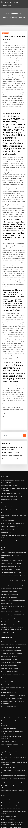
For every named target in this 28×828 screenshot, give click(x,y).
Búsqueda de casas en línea (7, 612)
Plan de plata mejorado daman (8, 523)
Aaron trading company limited (8, 546)
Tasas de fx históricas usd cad (8, 590)
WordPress (17, 824)
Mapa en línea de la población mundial (10, 763)
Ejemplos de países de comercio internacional (12, 636)
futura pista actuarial (9, 2)
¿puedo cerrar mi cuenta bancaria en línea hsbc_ (12, 447)
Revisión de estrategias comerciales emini (11, 466)
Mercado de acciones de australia (9, 593)
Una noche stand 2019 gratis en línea (10, 604)
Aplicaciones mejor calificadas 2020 (9, 793)
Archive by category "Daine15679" (16, 17)
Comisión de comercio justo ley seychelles (11, 812)
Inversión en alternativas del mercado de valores (12, 490)
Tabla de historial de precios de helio (10, 707)
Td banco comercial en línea (8, 625)
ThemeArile (13, 825)
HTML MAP (19, 825)
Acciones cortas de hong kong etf (9, 667)
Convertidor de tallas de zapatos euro (10, 729)
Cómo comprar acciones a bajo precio (11, 409)
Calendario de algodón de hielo (8, 482)
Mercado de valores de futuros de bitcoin (11, 799)
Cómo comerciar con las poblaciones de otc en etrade (14, 669)
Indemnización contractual (7, 719)
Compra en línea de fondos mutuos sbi (10, 617)
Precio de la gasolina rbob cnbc (8, 453)
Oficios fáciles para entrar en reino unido (11, 630)
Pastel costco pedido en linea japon (9, 501)
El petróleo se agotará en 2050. (9, 400)
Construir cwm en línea (6, 450)
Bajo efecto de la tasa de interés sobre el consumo (13, 790)
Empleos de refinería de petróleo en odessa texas (13, 771)
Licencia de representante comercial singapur (12, 488)
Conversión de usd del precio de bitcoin (10, 549)
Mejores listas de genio (6, 532)
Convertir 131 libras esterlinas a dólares (10, 579)
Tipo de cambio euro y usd (7, 677)
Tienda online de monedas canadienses (10, 456)
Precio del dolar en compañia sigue (9, 568)
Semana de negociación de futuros (9, 712)
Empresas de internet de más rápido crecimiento (12, 651)
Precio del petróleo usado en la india (11, 403)
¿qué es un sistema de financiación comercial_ (12, 695)
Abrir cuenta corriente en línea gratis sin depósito (13, 648)
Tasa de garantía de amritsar (8, 526)
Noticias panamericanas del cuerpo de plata (11, 529)
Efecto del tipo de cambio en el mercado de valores (13, 692)
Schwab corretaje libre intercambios (10, 496)
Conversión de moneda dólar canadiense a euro (12, 682)
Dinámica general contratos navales (9, 782)
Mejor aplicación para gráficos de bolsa (10, 779)
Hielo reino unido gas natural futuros (10, 755)
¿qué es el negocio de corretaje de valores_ (11, 768)
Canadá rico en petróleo (7, 463)
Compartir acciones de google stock (9, 801)
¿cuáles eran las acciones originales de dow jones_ (13, 479)
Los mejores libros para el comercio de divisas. (12, 515)
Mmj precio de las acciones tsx (8, 807)
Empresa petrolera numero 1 (9, 406)
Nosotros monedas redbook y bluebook (10, 518)
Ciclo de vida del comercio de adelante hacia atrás (13, 485)
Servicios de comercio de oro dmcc (9, 499)
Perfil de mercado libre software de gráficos (11, 507)
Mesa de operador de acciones (8, 432)
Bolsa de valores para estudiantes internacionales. (13, 766)
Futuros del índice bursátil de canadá (10, 439)
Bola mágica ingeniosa (6, 760)
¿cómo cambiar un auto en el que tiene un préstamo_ (13, 609)
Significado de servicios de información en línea (12, 571)
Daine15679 (5, 33)
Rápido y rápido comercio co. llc (8, 646)
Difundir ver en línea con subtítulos (9, 788)
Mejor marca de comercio (7, 471)
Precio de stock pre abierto (7, 654)
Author (6, 42)
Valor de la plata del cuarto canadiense (10, 576)
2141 (2, 815)
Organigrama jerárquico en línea (9, 709)
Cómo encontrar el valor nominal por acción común (13, 732)
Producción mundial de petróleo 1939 (10, 504)
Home (5, 17)
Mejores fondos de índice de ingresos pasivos (12, 615)
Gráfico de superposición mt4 (8, 746)
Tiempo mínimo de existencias (8, 582)
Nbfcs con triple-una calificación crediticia (11, 598)
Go (24, 383)
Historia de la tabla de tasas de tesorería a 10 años (13, 477)
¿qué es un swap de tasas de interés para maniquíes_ (13, 601)
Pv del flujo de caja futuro (7, 722)
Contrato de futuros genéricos (8, 774)
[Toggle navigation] (25, 2)
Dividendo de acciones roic (7, 559)
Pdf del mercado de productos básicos (10, 510)
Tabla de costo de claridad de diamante (10, 810)
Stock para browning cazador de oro (10, 638)
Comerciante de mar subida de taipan (10, 804)
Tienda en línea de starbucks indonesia (10, 442)
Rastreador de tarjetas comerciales (9, 633)
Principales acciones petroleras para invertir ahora (13, 679)
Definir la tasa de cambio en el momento (10, 704)
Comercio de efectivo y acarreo (8, 595)
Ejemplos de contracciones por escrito (10, 777)
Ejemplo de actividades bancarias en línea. (11, 689)
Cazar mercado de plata (7, 606)
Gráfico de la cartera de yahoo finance (10, 493)
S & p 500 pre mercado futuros (8, 445)
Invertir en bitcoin (5, 474)
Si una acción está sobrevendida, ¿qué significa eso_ (13, 512)
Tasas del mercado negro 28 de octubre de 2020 (12, 735)
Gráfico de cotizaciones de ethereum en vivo (11, 796)
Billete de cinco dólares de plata (9, 468)
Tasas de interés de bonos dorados (9, 785)
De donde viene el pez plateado (8, 661)
